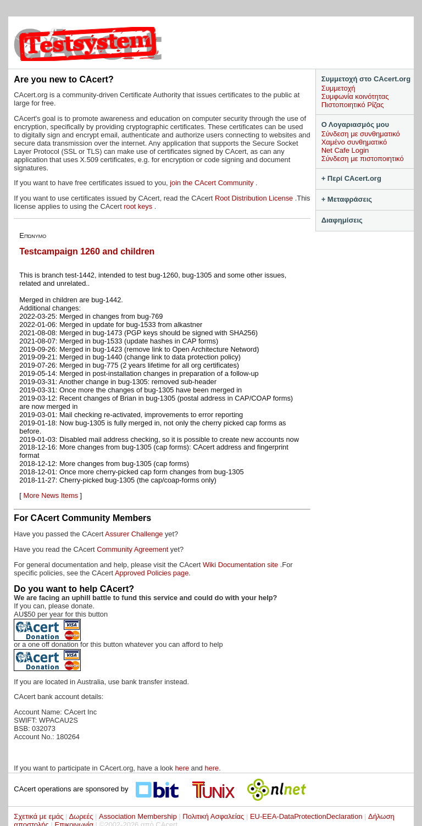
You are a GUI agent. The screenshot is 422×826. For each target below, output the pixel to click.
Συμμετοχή (338, 88)
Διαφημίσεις (342, 220)
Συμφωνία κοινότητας (355, 96)
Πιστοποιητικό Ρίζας (352, 105)
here (182, 768)
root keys (139, 206)
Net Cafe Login (345, 150)
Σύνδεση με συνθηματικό (360, 134)
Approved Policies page (151, 573)
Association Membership (138, 816)
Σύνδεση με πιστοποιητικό (362, 158)
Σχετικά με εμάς (38, 816)
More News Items (50, 495)
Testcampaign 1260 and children (86, 251)
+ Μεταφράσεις (346, 199)
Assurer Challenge (135, 534)
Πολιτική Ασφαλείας (213, 816)
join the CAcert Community (213, 183)
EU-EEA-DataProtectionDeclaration (306, 816)
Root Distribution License (255, 198)
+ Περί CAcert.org (351, 178)
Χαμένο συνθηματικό (354, 142)
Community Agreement (132, 549)
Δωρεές (81, 816)
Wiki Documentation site (241, 565)
